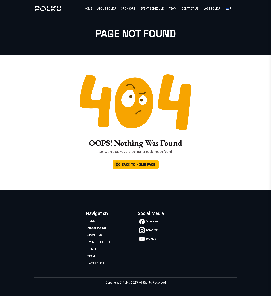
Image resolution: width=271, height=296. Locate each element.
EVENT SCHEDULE (152, 8)
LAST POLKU (212, 8)
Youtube (147, 239)
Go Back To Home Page (135, 164)
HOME (88, 8)
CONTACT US (189, 8)
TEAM (172, 8)
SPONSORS (128, 8)
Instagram (148, 230)
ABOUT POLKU (106, 8)
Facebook (148, 221)
